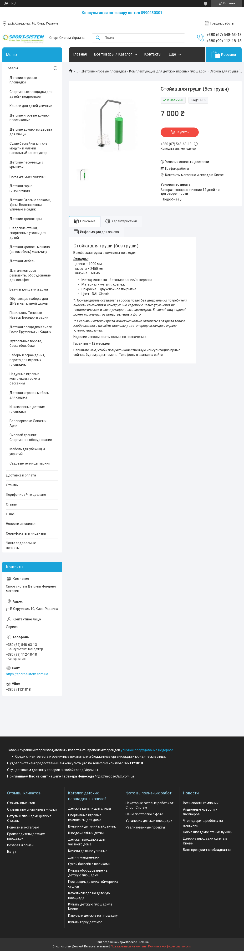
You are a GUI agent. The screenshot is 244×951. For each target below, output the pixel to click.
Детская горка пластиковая (21, 188)
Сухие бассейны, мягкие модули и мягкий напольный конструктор (28, 148)
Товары (12, 68)
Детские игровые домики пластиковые (30, 117)
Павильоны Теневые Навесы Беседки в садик (29, 315)
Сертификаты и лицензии (26, 533)
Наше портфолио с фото (144, 814)
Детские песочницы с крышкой (27, 164)
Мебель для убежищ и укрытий (27, 451)
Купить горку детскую (85, 922)
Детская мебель (23, 261)
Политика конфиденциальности (170, 946)
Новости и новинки (21, 524)
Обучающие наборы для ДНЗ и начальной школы (29, 301)
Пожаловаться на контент (128, 946)
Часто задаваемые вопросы (21, 545)
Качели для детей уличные (31, 106)
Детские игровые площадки (103, 71)
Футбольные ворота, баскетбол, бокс (26, 343)
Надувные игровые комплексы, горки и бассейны (25, 378)
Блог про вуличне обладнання (207, 850)
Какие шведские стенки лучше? (208, 832)
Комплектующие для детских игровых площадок (167, 71)
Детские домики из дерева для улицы (31, 132)
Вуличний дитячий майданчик (92, 826)
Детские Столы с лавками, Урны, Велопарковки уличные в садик (30, 204)
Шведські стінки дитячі (86, 833)
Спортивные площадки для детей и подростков (31, 94)
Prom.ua (143, 942)
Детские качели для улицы (89, 808)
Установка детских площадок (149, 821)
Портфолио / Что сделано (26, 494)
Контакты (153, 54)
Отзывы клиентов (21, 803)
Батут (11, 852)
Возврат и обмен (20, 845)
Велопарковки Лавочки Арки (28, 423)
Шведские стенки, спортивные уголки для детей (28, 232)
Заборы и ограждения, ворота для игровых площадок (27, 359)
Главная (80, 54)
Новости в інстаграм (23, 827)
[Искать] (98, 38)
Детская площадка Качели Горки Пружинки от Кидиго (31, 329)
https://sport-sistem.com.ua (27, 674)
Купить (183, 132)
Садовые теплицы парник (30, 463)
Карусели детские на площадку (93, 915)
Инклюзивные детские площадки (27, 409)
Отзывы (12, 485)
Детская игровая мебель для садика (29, 395)
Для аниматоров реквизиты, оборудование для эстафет (30, 275)
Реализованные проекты (145, 827)
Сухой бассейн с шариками (89, 864)
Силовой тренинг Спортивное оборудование (31, 437)
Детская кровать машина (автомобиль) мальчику (30, 249)
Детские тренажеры (26, 219)
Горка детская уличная (28, 176)
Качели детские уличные (87, 851)
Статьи (11, 504)
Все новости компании (201, 803)
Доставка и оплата (21, 475)
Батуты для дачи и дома (29, 289)
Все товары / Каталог (113, 54)
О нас (10, 514)
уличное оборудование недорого (147, 750)
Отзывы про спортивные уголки (32, 809)
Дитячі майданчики (83, 857)
